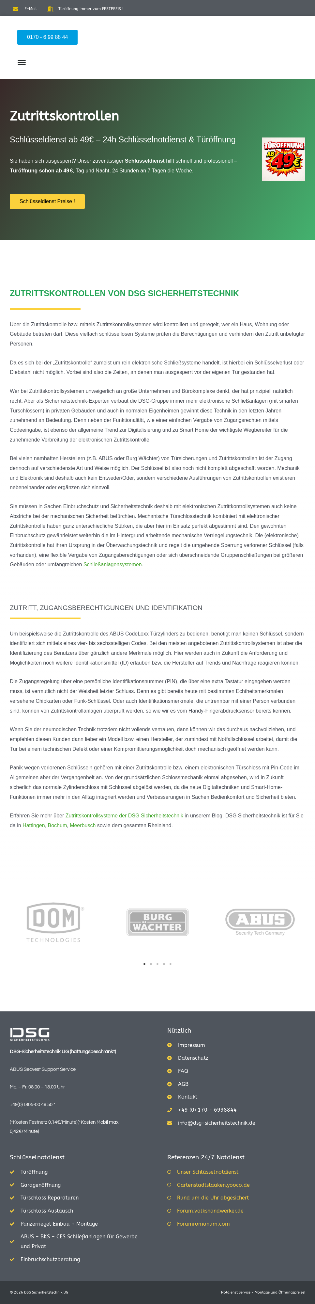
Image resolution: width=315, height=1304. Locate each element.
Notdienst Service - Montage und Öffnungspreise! (263, 1292)
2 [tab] (151, 964)
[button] (21, 62)
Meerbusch (83, 825)
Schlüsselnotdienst (37, 1157)
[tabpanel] (55, 922)
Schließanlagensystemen (112, 564)
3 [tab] (157, 964)
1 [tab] (144, 964)
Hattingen (33, 825)
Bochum (57, 825)
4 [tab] (164, 964)
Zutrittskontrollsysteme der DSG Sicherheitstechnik (124, 815)
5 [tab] (170, 964)
